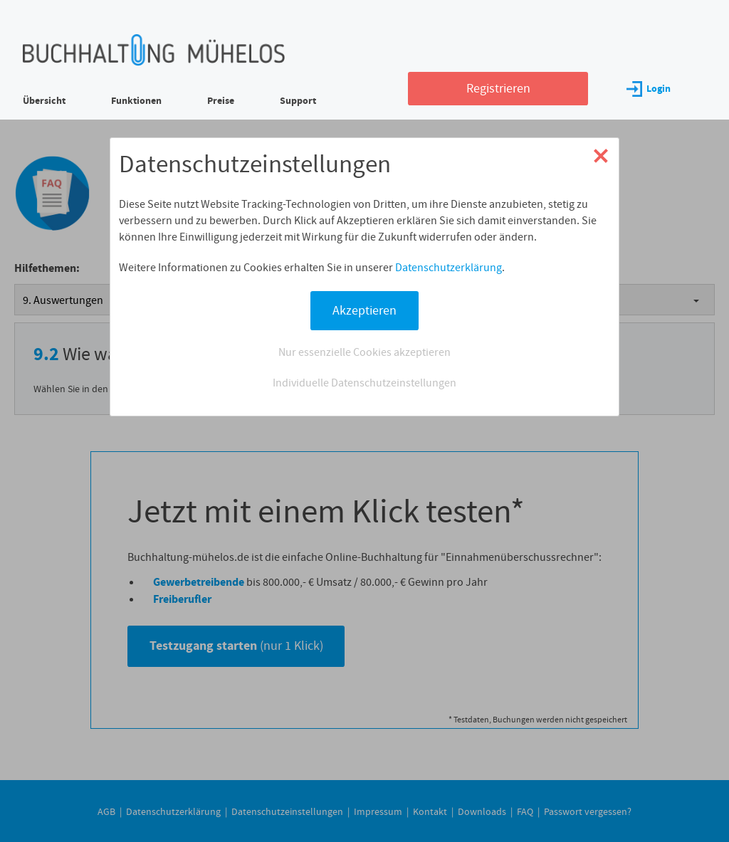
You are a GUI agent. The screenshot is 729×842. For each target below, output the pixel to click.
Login (648, 88)
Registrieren (498, 88)
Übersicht (44, 100)
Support (298, 100)
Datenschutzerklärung (448, 267)
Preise (220, 100)
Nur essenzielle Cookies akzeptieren (364, 351)
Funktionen (136, 100)
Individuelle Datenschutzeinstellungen (364, 382)
